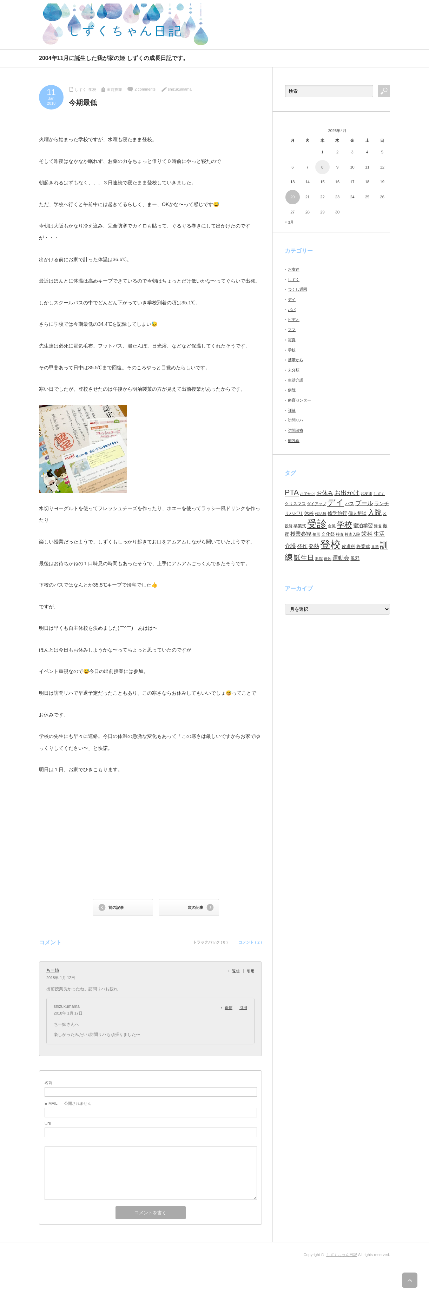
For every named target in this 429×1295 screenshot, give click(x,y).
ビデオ (293, 319)
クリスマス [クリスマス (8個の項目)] (295, 503)
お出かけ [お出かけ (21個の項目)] (346, 492)
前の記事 (116, 907)
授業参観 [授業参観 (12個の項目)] (300, 534)
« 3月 (289, 222)
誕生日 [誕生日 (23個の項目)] (304, 557)
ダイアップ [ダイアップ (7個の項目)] (316, 504)
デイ (292, 299)
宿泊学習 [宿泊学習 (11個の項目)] (363, 525)
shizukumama (180, 89)
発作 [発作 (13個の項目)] (302, 546)
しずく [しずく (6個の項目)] (379, 493)
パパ (292, 310)
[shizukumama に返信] (230, 1007)
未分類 (293, 370)
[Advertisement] (308, 24)
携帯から (295, 360)
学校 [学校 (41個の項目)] (344, 524)
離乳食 (293, 440)
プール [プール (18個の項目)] (364, 503)
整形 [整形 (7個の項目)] (316, 534)
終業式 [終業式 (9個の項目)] (363, 546)
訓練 (292, 410)
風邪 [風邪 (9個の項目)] (354, 558)
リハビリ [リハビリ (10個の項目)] (294, 513)
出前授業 (114, 89)
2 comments (145, 89)
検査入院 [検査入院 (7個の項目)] (352, 534)
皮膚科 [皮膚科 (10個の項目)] (348, 546)
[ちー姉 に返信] (238, 971)
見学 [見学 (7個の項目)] (375, 546)
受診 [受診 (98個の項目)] (317, 523)
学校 (92, 89)
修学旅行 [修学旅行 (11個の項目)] (337, 513)
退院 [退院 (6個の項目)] (319, 558)
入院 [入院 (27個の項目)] (375, 512)
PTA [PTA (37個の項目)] (292, 492)
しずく (80, 89)
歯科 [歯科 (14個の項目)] (366, 534)
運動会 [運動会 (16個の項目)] (340, 558)
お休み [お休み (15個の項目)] (324, 493)
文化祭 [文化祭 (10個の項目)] (328, 534)
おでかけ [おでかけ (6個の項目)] (307, 493)
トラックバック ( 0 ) (210, 942)
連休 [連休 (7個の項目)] (327, 558)
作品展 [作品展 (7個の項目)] (320, 513)
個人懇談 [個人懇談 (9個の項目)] (357, 513)
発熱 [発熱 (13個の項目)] (314, 546)
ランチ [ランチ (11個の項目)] (381, 503)
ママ (292, 330)
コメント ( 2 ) (250, 942)
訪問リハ (295, 420)
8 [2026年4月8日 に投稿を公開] (322, 167)
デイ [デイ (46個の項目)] (335, 502)
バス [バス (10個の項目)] (349, 503)
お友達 (293, 269)
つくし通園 (297, 289)
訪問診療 (295, 430)
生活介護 (295, 380)
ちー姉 (52, 970)
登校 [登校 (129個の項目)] (330, 544)
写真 (292, 340)
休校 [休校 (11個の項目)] (309, 513)
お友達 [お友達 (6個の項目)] (366, 493)
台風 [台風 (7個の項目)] (332, 526)
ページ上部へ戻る (414, 1280)
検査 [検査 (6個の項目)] (340, 534)
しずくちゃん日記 (341, 1255)
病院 (292, 390)
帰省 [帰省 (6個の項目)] (378, 526)
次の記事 (195, 907)
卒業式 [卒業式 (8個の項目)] (299, 525)
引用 (251, 971)
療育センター (299, 400)
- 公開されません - (69, 1103)
